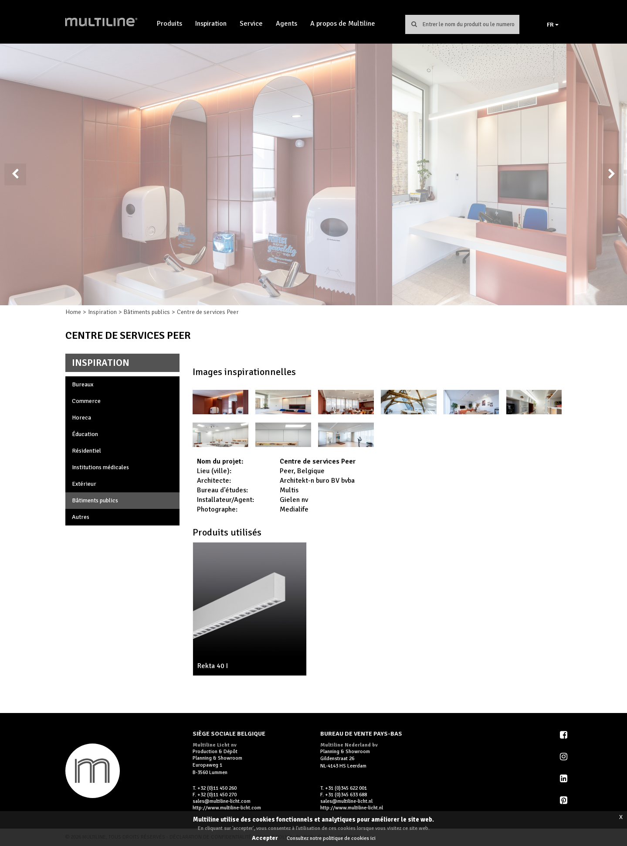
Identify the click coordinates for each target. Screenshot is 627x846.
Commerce (86, 401)
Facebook (564, 734)
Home (73, 312)
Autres (80, 517)
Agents (286, 23)
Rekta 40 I (212, 666)
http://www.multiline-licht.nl (351, 808)
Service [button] (251, 23)
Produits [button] (169, 23)
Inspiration (211, 23)
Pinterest (564, 800)
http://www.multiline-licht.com (227, 808)
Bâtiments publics (147, 312)
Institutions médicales (100, 467)
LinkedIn (564, 778)
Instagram (564, 756)
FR (553, 24)
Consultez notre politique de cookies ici (331, 838)
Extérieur (84, 484)
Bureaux (82, 384)
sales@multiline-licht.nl (346, 801)
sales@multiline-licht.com (222, 801)
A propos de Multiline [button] (342, 23)
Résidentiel (86, 450)
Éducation (85, 434)
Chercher (414, 24)
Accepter (265, 838)
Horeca (81, 417)
